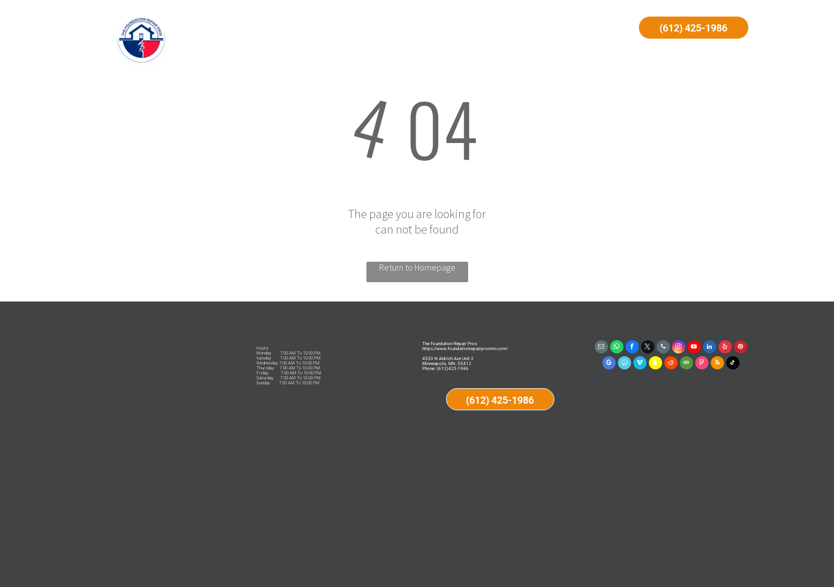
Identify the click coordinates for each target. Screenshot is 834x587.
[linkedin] (709, 348)
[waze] (624, 364)
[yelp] (725, 348)
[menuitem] (291, 29)
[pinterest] (740, 348)
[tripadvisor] (686, 364)
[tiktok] (732, 364)
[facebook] (632, 348)
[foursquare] (702, 364)
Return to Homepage (417, 267)
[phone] (663, 348)
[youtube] (694, 348)
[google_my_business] (609, 364)
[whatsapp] (616, 348)
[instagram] (678, 348)
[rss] (717, 364)
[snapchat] (655, 364)
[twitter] (647, 348)
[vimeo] (640, 364)
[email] (601, 348)
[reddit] (671, 364)
